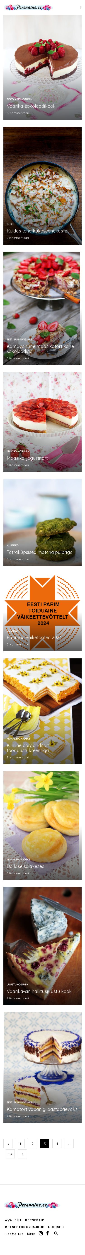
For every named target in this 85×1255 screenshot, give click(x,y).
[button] (56, 1234)
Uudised (12, 630)
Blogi (10, 224)
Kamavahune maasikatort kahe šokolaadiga (40, 348)
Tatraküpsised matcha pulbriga (40, 552)
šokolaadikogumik (19, 99)
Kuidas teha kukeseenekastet (38, 231)
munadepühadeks (18, 738)
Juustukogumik (17, 984)
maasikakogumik (18, 451)
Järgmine (22, 1153)
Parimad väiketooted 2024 (34, 637)
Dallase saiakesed (26, 866)
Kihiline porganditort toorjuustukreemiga (28, 747)
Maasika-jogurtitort (27, 458)
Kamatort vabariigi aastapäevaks (42, 1109)
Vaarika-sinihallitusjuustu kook (39, 991)
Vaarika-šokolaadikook (31, 106)
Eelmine (7, 1143)
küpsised (12, 545)
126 (10, 1154)
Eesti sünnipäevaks (19, 339)
